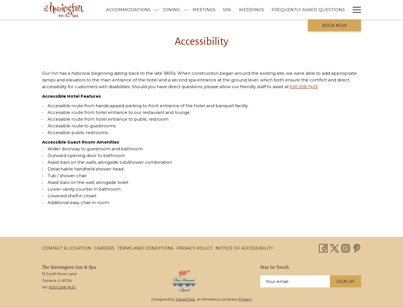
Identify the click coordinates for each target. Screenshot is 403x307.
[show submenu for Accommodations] (237, 9)
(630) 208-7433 (62, 287)
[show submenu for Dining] (267, 9)
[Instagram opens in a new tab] (345, 247)
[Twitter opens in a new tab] (334, 247)
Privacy (245, 299)
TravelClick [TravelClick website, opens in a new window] (185, 299)
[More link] (354, 9)
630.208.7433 (304, 86)
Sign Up (345, 281)
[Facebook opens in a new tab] (323, 247)
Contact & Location (66, 248)
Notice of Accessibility (244, 248)
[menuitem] (209, 9)
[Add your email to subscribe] (295, 281)
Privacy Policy (195, 248)
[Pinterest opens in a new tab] (357, 247)
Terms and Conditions (145, 248)
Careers (104, 248)
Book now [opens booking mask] (334, 25)
